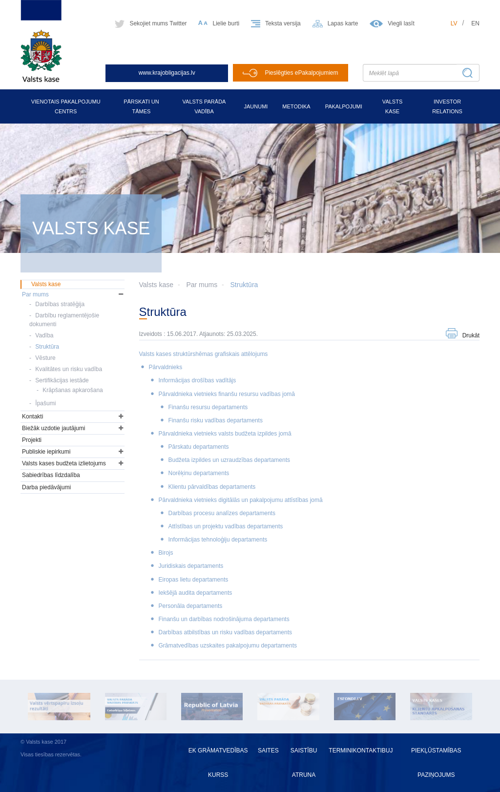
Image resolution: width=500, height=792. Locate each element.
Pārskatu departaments (198, 446)
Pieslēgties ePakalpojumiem (301, 72)
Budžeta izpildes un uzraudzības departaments (229, 460)
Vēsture (45, 357)
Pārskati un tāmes (141, 106)
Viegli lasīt (401, 23)
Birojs (166, 552)
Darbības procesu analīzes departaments (221, 513)
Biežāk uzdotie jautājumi (53, 428)
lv (454, 23)
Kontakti (32, 416)
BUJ (387, 750)
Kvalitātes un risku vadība (68, 369)
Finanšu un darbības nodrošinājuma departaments (224, 619)
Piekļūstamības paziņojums (436, 762)
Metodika (296, 106)
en (475, 23)
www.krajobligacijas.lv (167, 72)
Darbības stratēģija (59, 304)
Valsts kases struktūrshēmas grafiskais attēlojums (203, 354)
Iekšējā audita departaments (195, 592)
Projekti (32, 440)
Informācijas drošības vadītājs (197, 380)
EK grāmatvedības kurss (218, 762)
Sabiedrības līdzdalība (51, 475)
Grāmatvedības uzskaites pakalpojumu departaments (228, 645)
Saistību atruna (304, 762)
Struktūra (244, 285)
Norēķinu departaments (198, 473)
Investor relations (447, 106)
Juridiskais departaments (191, 566)
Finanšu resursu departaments (208, 407)
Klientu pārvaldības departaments (212, 486)
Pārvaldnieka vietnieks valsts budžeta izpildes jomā (225, 433)
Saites (268, 750)
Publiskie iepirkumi (46, 451)
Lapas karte (343, 23)
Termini (341, 750)
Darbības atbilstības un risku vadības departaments (225, 632)
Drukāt (470, 335)
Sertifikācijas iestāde (61, 380)
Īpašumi (45, 403)
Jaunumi (256, 106)
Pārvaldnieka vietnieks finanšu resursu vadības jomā (227, 394)
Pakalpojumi (343, 106)
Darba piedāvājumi (46, 487)
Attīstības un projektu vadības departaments (225, 526)
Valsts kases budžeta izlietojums (64, 463)
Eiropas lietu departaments (194, 579)
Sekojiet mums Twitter (158, 23)
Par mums (201, 285)
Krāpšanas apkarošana (72, 390)
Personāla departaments (191, 606)
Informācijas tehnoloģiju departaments (218, 539)
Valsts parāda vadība (204, 106)
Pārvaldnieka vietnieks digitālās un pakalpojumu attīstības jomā (241, 500)
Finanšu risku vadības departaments (215, 420)
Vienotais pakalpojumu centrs (66, 106)
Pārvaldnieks (166, 367)
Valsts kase (392, 106)
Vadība (44, 335)
